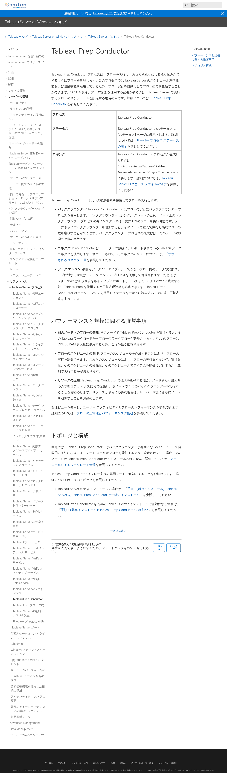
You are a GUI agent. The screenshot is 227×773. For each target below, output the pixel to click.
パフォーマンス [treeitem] (19, 231)
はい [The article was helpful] (159, 547)
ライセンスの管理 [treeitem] (21, 108)
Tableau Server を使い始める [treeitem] (26, 56)
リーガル (49, 763)
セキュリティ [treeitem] (18, 102)
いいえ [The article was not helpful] (174, 547)
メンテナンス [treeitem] (18, 243)
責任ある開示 (99, 763)
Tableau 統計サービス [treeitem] (26, 542)
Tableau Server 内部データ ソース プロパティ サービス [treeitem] (28, 450)
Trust (112, 763)
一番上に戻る (116, 530)
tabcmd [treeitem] (14, 269)
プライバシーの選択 (168, 763)
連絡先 (123, 763)
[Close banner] (223, 13)
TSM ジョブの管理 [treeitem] (21, 218)
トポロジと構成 (202, 65)
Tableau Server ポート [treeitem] (25, 627)
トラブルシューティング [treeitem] (25, 275)
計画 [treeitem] (10, 72)
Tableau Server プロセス (104, 36)
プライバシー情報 (79, 763)
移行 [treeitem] (10, 84)
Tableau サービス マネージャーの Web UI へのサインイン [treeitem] (27, 168)
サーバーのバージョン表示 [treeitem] (28, 670)
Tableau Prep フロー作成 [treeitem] (28, 605)
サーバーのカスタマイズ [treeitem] (25, 178)
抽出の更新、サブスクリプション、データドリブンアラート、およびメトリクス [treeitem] (26, 198)
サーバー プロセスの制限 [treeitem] (28, 621)
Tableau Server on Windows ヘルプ (54, 36)
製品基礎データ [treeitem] (21, 717)
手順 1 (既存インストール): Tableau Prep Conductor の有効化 (104, 510)
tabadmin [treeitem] (17, 643)
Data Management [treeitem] (21, 729)
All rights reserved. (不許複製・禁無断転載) (58, 770)
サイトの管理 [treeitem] (16, 90)
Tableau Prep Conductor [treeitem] (28, 599)
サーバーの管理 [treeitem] (17, 96)
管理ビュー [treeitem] (16, 224)
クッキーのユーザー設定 (142, 763)
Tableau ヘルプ (16, 36)
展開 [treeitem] (10, 78)
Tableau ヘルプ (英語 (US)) (110, 13)
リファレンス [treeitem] (18, 281)
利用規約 (62, 763)
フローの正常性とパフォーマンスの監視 (105, 413)
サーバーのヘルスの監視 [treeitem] (25, 237)
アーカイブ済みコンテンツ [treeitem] (26, 735)
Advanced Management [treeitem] (24, 723)
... (82, 36)
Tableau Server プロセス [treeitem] (27, 287)
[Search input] (206, 5)
